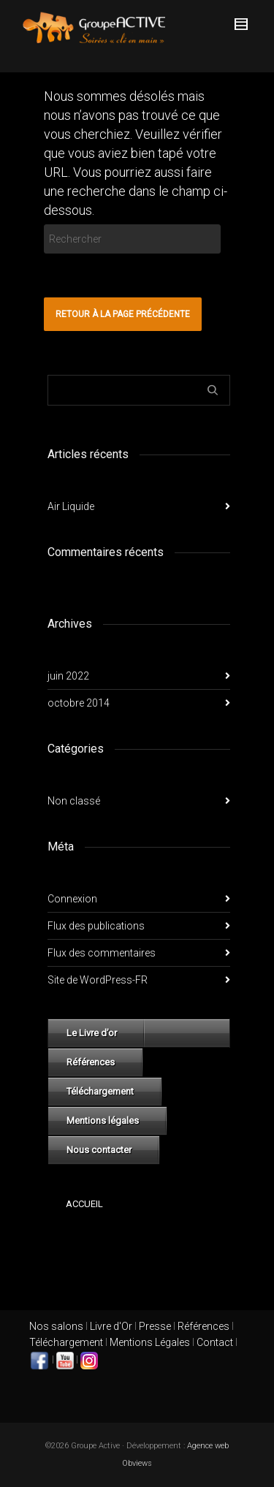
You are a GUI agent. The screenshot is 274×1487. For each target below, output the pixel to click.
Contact (215, 1342)
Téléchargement (100, 1091)
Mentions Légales (150, 1342)
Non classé (73, 801)
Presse (155, 1326)
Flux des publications (96, 926)
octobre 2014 (78, 703)
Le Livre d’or (91, 1032)
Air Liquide (70, 506)
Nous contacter (99, 1149)
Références (90, 1062)
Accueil (84, 1203)
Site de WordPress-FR (97, 980)
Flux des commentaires (101, 953)
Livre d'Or (110, 1326)
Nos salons (56, 1326)
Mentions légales (102, 1120)
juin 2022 (68, 676)
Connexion (72, 899)
